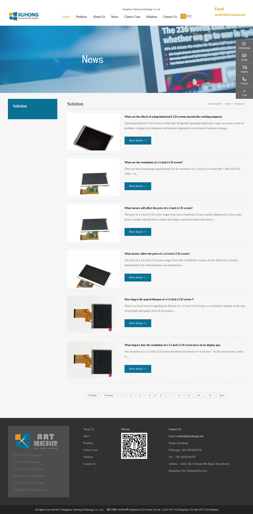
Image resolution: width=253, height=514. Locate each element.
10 (198, 395)
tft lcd (157, 509)
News (114, 16)
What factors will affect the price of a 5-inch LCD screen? (159, 208)
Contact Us (170, 16)
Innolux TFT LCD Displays (29, 475)
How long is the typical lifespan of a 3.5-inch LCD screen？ (159, 299)
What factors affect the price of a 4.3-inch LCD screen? (157, 253)
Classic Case (132, 16)
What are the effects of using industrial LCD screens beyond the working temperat (173, 116)
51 (210, 395)
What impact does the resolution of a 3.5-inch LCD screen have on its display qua (172, 345)
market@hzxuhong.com (230, 14)
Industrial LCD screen (140, 509)
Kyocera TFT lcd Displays (28, 469)
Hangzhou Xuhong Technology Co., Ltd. (83, 509)
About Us (99, 16)
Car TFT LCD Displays (27, 462)
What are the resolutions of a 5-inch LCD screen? (154, 162)
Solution (151, 16)
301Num (92, 395)
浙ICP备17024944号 (118, 509)
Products (81, 16)
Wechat (125, 429)
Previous (109, 395)
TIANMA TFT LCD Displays (30, 489)
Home (66, 16)
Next (221, 395)
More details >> (138, 140)
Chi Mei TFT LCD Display (29, 482)
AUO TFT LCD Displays (28, 455)
